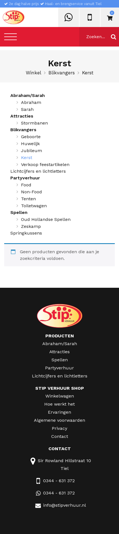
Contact (59, 436)
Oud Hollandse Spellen (46, 219)
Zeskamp (31, 226)
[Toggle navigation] (10, 36)
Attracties (21, 116)
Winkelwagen (59, 396)
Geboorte (31, 136)
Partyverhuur (25, 178)
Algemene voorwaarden (59, 420)
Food (26, 184)
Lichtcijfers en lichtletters (38, 171)
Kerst (26, 157)
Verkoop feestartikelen (45, 164)
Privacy (59, 428)
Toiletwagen (34, 205)
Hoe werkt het (59, 404)
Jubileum (31, 150)
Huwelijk (30, 143)
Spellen (18, 212)
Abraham (31, 102)
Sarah (27, 109)
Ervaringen (59, 412)
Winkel (33, 72)
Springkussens (26, 233)
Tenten (28, 198)
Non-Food (31, 191)
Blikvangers (61, 72)
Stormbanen (34, 123)
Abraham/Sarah (27, 95)
